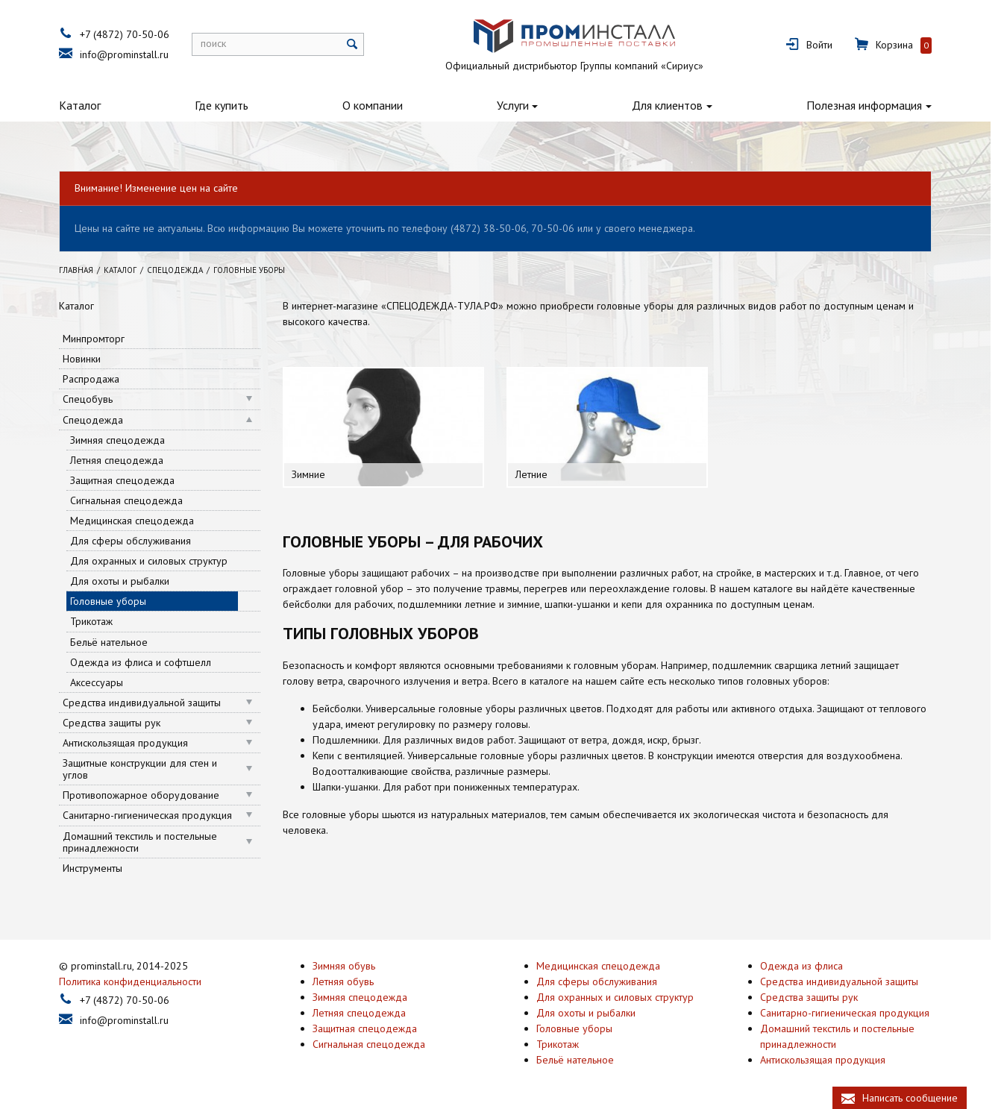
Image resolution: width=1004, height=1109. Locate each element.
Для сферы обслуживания (137, 540)
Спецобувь (94, 399)
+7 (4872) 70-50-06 (131, 34)
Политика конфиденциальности (137, 981)
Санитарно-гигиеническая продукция (154, 815)
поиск (220, 43)
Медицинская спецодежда (139, 520)
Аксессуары (103, 682)
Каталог (86, 105)
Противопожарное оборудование (147, 795)
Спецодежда (99, 420)
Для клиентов (674, 105)
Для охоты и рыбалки (126, 581)
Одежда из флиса (808, 966)
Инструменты (99, 868)
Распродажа (97, 379)
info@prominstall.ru (131, 54)
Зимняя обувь (350, 966)
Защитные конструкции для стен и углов (146, 769)
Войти (826, 44)
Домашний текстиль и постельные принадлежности (146, 842)
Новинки (88, 358)
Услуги (519, 105)
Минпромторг (100, 338)
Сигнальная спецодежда (133, 500)
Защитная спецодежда (129, 480)
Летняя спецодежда (123, 460)
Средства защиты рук (118, 722)
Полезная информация (871, 105)
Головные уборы (115, 601)
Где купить (228, 105)
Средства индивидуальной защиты (148, 702)
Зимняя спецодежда (124, 440)
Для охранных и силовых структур (155, 561)
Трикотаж (98, 621)
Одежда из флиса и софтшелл (147, 662)
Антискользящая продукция (132, 743)
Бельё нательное (115, 642)
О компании (379, 105)
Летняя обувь (349, 981)
